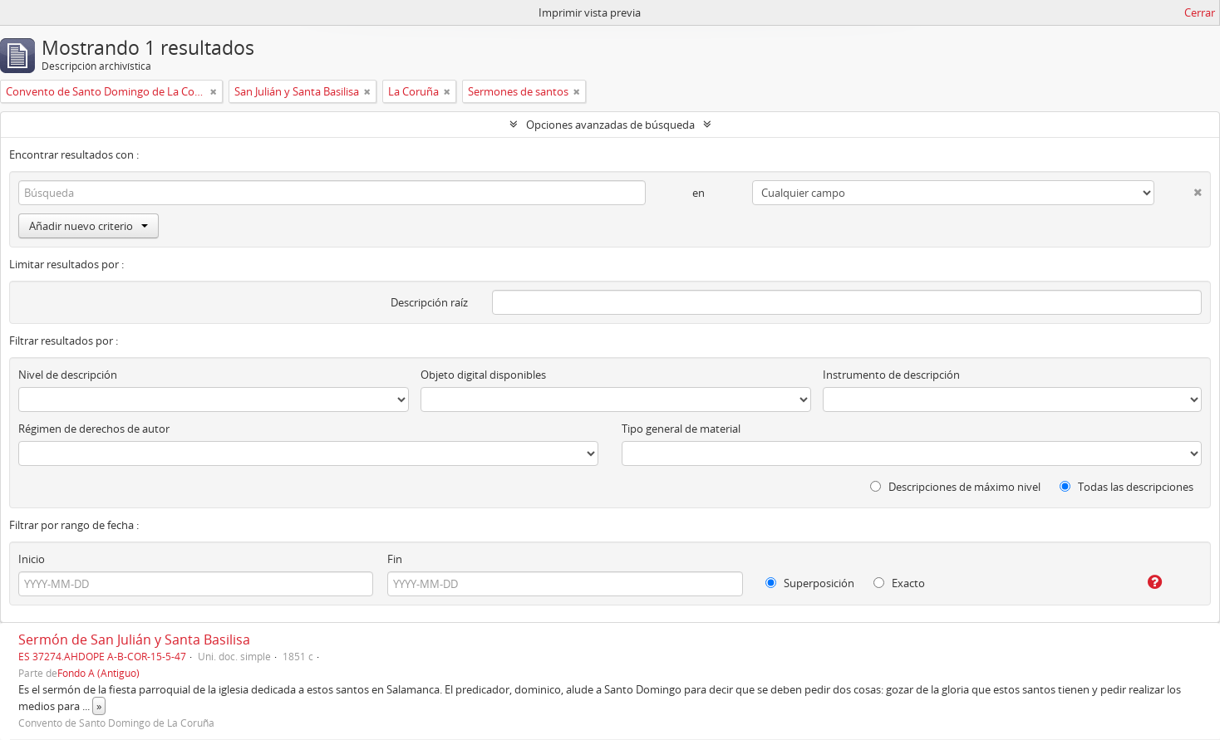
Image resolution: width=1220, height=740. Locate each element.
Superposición (809, 583)
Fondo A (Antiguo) (98, 672)
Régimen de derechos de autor (94, 428)
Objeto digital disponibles (483, 374)
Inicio (31, 558)
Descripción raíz (429, 302)
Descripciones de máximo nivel (955, 486)
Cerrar (1199, 12)
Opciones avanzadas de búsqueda (610, 124)
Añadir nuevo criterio (88, 225)
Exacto (899, 583)
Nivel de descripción (67, 374)
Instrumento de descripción (891, 374)
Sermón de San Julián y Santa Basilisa (134, 639)
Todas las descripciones (1126, 486)
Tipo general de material (681, 428)
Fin (394, 558)
